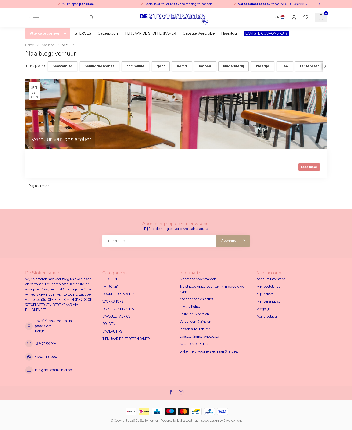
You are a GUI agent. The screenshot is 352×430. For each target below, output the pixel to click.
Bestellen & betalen (194, 314)
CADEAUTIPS (112, 331)
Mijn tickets (265, 294)
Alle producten (268, 316)
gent (161, 66)
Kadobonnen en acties (196, 299)
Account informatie (271, 279)
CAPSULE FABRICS (116, 316)
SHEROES (83, 33)
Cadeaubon (108, 33)
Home (29, 45)
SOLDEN (108, 324)
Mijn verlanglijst (268, 301)
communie (135, 66)
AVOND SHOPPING (194, 344)
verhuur (68, 45)
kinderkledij (233, 66)
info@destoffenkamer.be (53, 370)
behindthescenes (99, 66)
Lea (284, 66)
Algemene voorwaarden (198, 279)
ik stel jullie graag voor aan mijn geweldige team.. (212, 289)
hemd (182, 66)
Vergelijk (263, 309)
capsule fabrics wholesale (199, 336)
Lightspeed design (206, 420)
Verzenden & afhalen (195, 321)
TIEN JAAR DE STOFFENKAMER (150, 33)
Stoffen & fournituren (195, 329)
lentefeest (309, 66)
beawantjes (62, 66)
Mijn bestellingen (269, 286)
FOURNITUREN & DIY (118, 294)
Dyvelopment (232, 420)
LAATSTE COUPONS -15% (266, 33)
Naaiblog (229, 33)
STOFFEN (109, 279)
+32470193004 (46, 343)
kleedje (262, 66)
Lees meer (309, 166)
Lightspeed (184, 420)
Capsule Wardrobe (199, 33)
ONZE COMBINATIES (118, 309)
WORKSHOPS (112, 301)
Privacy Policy (190, 306)
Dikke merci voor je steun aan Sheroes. (209, 351)
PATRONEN (110, 286)
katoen (205, 66)
